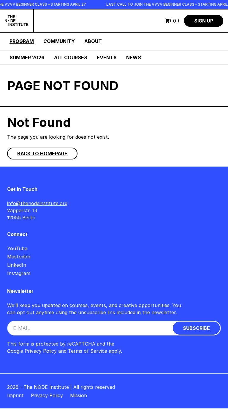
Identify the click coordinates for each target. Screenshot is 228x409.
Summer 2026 (27, 57)
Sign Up (203, 21)
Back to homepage (42, 153)
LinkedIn (16, 265)
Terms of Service (87, 351)
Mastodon (18, 257)
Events (107, 57)
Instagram (18, 273)
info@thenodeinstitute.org (37, 203)
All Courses (70, 57)
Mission (78, 395)
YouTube (17, 248)
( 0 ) (172, 21)
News (133, 57)
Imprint (15, 395)
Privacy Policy (41, 351)
